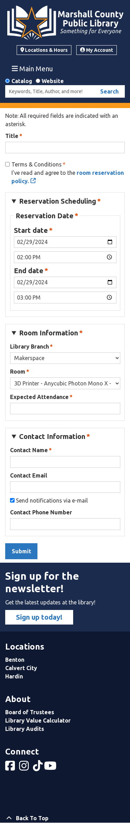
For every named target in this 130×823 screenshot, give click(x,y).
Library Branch (29, 346)
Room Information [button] (48, 333)
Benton (14, 660)
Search (109, 91)
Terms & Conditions (36, 164)
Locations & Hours (44, 50)
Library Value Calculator (38, 720)
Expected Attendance (39, 397)
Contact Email (28, 475)
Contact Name (29, 450)
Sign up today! (39, 617)
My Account (96, 50)
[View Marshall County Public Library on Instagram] (24, 768)
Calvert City (21, 668)
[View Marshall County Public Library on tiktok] (38, 768)
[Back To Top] (65, 818)
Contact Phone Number (41, 512)
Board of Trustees (29, 712)
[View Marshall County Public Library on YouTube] (51, 768)
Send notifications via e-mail (52, 500)
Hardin (14, 676)
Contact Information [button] (52, 436)
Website (53, 81)
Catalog (21, 81)
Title (11, 136)
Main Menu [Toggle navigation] (32, 68)
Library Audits (24, 729)
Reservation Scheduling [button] (57, 201)
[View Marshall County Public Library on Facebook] (10, 768)
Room (17, 371)
